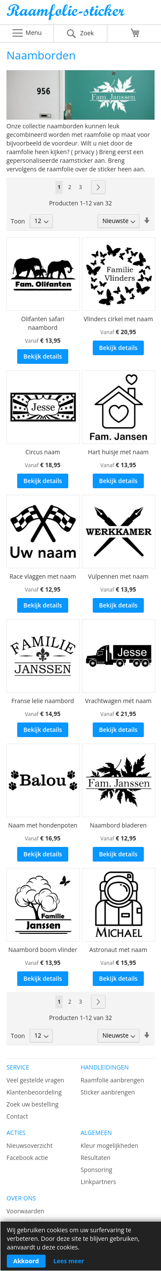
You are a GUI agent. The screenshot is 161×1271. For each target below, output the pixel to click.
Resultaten (96, 1157)
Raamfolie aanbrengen (112, 1080)
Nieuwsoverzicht (29, 1145)
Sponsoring (96, 1170)
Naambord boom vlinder (42, 950)
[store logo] (80, 14)
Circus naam (42, 452)
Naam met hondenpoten (42, 825)
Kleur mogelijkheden (109, 1145)
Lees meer (68, 1261)
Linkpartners (98, 1182)
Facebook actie (27, 1157)
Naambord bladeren (118, 825)
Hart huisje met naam (118, 452)
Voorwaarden (25, 1211)
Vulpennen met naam (118, 576)
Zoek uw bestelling (32, 1104)
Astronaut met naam (118, 950)
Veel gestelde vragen (35, 1080)
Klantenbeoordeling (34, 1092)
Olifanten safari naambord (42, 323)
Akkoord (26, 1261)
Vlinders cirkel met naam (118, 319)
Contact (17, 1116)
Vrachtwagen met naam (118, 701)
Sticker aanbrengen (108, 1092)
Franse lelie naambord (43, 701)
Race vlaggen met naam (42, 576)
